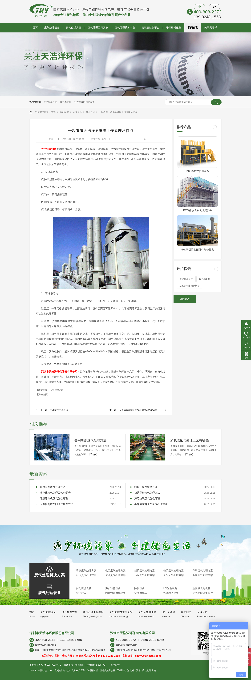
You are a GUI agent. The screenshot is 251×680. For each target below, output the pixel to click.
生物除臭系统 (50, 102)
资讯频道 (64, 112)
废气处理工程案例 (98, 27)
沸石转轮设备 (113, 588)
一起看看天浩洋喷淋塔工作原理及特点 (118, 112)
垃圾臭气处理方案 (115, 575)
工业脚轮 (121, 670)
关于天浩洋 (210, 27)
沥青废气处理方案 (202, 575)
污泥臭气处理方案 (144, 575)
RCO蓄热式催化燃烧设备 (197, 210)
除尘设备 (81, 593)
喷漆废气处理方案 (86, 570)
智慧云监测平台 (150, 27)
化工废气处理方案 (115, 570)
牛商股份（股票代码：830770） (91, 665)
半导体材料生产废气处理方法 (151, 504)
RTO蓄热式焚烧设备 (197, 171)
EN (214, 6)
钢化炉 (66, 670)
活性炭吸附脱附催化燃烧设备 (197, 249)
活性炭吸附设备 (201, 588)
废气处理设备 (52, 27)
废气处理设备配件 (202, 593)
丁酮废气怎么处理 (59, 410)
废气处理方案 (73, 27)
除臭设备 (139, 588)
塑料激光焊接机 (107, 670)
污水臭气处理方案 (86, 575)
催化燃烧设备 (83, 588)
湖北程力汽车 (134, 670)
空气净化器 (140, 593)
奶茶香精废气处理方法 (147, 492)
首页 (35, 27)
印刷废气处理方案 (202, 570)
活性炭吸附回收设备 (84, 102)
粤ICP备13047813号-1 (49, 665)
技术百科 (91, 112)
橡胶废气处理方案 (173, 570)
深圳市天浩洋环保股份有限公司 (59, 371)
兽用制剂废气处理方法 (90, 440)
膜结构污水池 (149, 670)
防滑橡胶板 (92, 670)
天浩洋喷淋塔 (49, 149)
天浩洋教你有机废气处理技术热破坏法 (138, 410)
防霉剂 (58, 670)
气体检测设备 (171, 593)
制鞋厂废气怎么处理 (145, 487)
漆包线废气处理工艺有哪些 (189, 440)
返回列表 (185, 299)
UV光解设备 (170, 588)
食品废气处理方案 (173, 575)
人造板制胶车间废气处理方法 (56, 504)
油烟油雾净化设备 (115, 593)
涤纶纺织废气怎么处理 (147, 498)
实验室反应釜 (78, 670)
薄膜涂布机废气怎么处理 (54, 498)
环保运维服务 (173, 27)
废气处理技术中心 (125, 27)
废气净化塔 (65, 102)
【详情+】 (93, 454)
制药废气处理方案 (144, 570)
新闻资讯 (193, 27)
